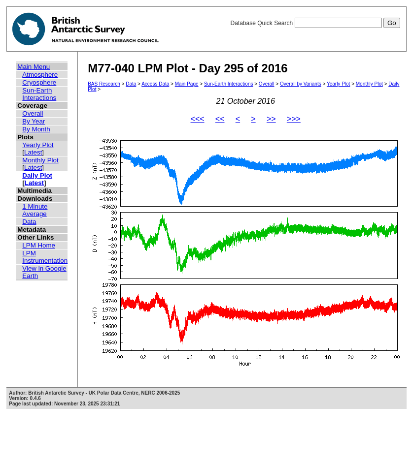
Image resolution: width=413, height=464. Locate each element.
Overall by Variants (300, 84)
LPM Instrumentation (45, 256)
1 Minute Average (34, 210)
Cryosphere (39, 82)
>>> (294, 119)
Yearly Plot (37, 145)
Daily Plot (37, 175)
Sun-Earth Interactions (39, 94)
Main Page (187, 84)
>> (271, 119)
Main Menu (33, 66)
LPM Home (38, 245)
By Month (36, 129)
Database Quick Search (315, 23)
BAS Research (104, 84)
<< (220, 119)
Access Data (155, 84)
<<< (198, 119)
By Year (33, 121)
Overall (32, 113)
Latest (33, 152)
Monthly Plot (40, 160)
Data (29, 221)
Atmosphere (40, 74)
